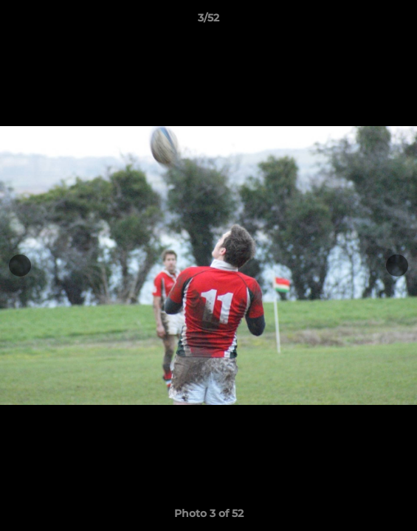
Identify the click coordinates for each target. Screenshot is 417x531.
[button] (399, 21)
